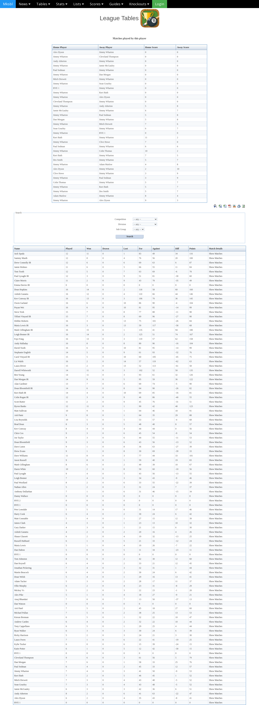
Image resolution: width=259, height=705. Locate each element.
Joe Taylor (19, 437)
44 (176, 294)
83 (140, 253)
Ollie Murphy (20, 586)
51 (140, 276)
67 (190, 464)
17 (176, 509)
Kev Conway (20, 428)
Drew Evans (19, 451)
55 (153, 267)
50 (176, 370)
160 (191, 289)
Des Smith (57, 160)
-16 (176, 343)
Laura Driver (20, 366)
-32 (176, 352)
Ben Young (19, 375)
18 (176, 410)
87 (190, 262)
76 (140, 258)
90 (153, 303)
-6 (176, 271)
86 (140, 303)
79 (190, 657)
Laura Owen (20, 639)
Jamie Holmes (20, 267)
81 (153, 276)
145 (191, 298)
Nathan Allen (20, 487)
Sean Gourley (105, 83)
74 (176, 334)
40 (153, 424)
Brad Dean (19, 424)
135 (140, 330)
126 (191, 375)
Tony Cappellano (22, 626)
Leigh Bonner (20, 478)
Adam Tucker (20, 581)
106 (140, 298)
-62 (176, 361)
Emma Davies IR (22, 285)
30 (140, 451)
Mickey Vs (19, 590)
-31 (176, 401)
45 (140, 401)
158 (191, 339)
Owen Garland (20, 303)
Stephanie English (22, 352)
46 (140, 397)
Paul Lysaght (20, 473)
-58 (176, 325)
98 (190, 312)
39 (190, 446)
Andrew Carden (21, 621)
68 (190, 325)
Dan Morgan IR (21, 379)
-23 (176, 550)
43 (140, 280)
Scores (96, 4)
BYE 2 (17, 500)
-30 (176, 276)
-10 (176, 469)
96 (153, 316)
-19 (176, 639)
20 (176, 258)
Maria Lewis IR (21, 325)
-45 (176, 357)
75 (140, 321)
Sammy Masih (20, 258)
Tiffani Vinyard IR (22, 316)
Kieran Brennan (21, 617)
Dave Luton (19, 446)
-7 (176, 545)
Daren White (20, 469)
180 (191, 330)
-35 (176, 280)
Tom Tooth (19, 271)
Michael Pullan (21, 612)
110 (140, 294)
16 (67, 289)
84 (190, 267)
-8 (176, 586)
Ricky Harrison (21, 635)
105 (154, 357)
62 (176, 339)
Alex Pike (18, 595)
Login (159, 4)
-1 (176, 590)
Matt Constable (21, 518)
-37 (176, 599)
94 (176, 330)
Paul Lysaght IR (21, 276)
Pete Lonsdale (20, 509)
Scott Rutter (19, 401)
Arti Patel (18, 608)
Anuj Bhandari (21, 599)
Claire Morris (20, 280)
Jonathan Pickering (23, 568)
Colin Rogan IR (21, 397)
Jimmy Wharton (106, 52)
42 (153, 406)
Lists (78, 4)
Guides (116, 4)
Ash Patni (18, 415)
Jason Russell (20, 460)
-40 (176, 397)
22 (190, 545)
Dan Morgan (105, 74)
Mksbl (8, 4)
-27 (176, 316)
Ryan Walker (20, 630)
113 (154, 366)
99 (190, 307)
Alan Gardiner (20, 384)
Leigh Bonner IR (21, 334)
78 (190, 271)
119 (140, 339)
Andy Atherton (60, 61)
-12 (176, 541)
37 (190, 487)
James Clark (19, 523)
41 (153, 330)
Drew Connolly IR (22, 262)
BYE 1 (56, 88)
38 (140, 612)
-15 (176, 491)
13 (87, 298)
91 (190, 410)
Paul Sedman (59, 70)
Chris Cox (18, 433)
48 (176, 406)
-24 (176, 644)
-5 (176, 384)
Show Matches (215, 253)
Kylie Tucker (20, 644)
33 (190, 451)
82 (190, 388)
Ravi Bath (103, 92)
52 (140, 366)
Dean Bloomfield (22, 442)
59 (140, 325)
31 (140, 487)
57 (153, 339)
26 (190, 532)
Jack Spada (19, 253)
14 (87, 289)
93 (153, 352)
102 (140, 370)
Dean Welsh (19, 577)
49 (153, 253)
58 (153, 289)
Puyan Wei (19, 307)
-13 (176, 442)
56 (153, 258)
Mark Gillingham (22, 464)
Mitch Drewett (59, 79)
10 (146, 151)
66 (140, 267)
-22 (176, 482)
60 (190, 276)
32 (176, 375)
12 (67, 253)
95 (153, 307)
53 (140, 419)
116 (191, 253)
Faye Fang (19, 339)
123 (191, 406)
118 (140, 289)
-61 (176, 366)
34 (176, 253)
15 (67, 312)
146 (191, 294)
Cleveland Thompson (109, 56)
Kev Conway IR (21, 298)
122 (191, 379)
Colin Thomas (105, 151)
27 (140, 518)
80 (140, 343)
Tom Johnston (20, 559)
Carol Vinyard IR (22, 357)
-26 (176, 321)
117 (154, 325)
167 (191, 334)
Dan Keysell (20, 563)
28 (140, 581)
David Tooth (20, 348)
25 (190, 536)
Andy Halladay (21, 343)
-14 (176, 307)
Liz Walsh (18, 361)
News (24, 4)
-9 (176, 433)
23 (140, 523)
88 (153, 312)
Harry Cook (19, 514)
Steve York (19, 312)
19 (176, 460)
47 (190, 617)
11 (146, 137)
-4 (176, 303)
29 (176, 415)
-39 (176, 451)
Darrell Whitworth (22, 370)
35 (153, 415)
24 (153, 487)
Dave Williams (21, 455)
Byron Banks (20, 406)
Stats (61, 4)
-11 (176, 312)
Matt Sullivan (20, 410)
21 (140, 527)
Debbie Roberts (21, 321)
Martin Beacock (21, 572)
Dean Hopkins (20, 289)
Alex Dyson (58, 52)
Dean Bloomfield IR (23, 388)
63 (153, 262)
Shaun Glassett (21, 536)
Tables (43, 4)
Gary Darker (20, 527)
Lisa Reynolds (20, 419)
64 (140, 388)
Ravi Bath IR (20, 393)
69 (140, 262)
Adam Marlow (105, 164)
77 (140, 312)
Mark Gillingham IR (23, 330)
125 (140, 334)
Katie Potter (19, 648)
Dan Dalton (19, 550)
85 (153, 393)
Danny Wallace (21, 496)
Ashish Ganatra (21, 294)
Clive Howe (104, 142)
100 (191, 258)
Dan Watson (19, 603)
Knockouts (139, 4)
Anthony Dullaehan (23, 491)
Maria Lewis (20, 545)
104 (191, 303)
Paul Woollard (20, 482)
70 (153, 298)
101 (154, 321)
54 (153, 433)
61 (140, 352)
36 (176, 298)
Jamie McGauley (107, 65)
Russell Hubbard (21, 541)
